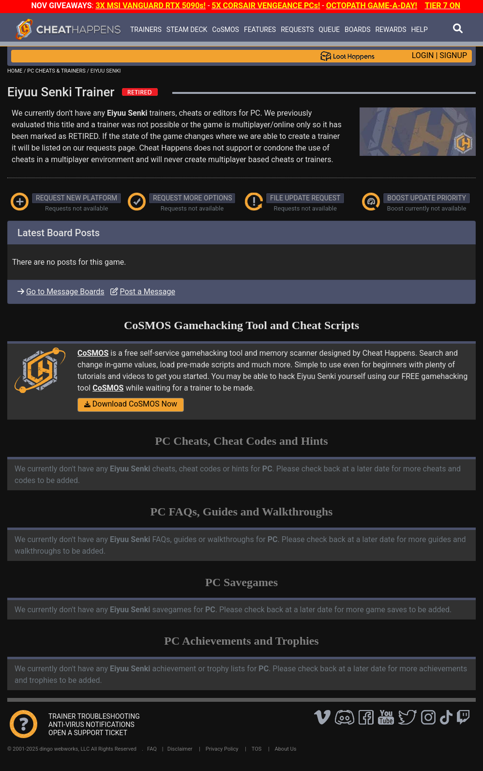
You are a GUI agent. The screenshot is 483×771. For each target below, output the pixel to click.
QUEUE (329, 29)
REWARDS (390, 29)
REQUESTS (297, 29)
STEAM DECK (187, 29)
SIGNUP (453, 55)
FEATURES (260, 29)
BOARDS (357, 29)
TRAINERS (146, 29)
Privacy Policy (222, 749)
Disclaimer (180, 749)
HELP (419, 29)
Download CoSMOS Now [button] (130, 403)
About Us (286, 749)
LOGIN (423, 55)
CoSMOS (225, 29)
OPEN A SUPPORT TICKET (87, 733)
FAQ (152, 749)
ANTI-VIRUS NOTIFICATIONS (91, 724)
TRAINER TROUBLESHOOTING (94, 716)
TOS (257, 749)
